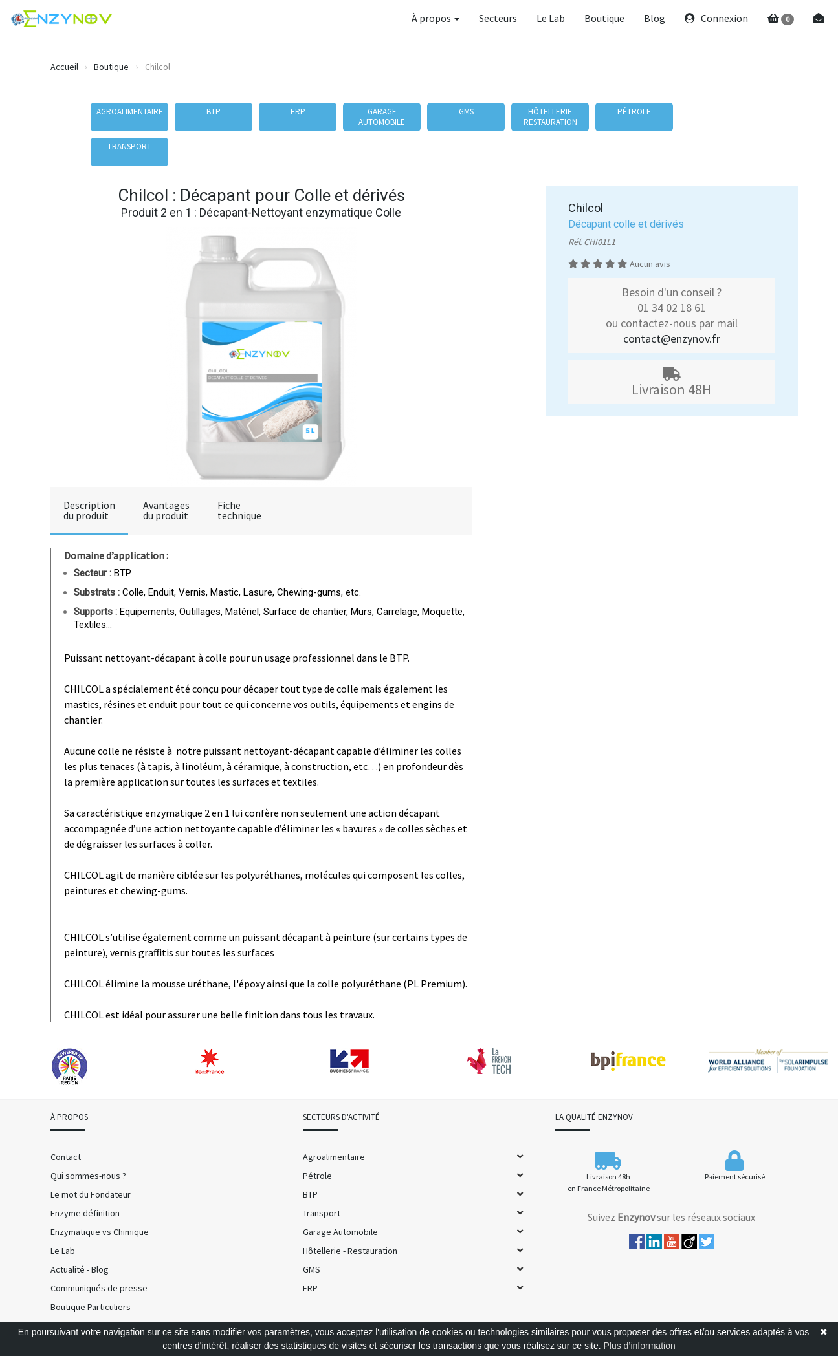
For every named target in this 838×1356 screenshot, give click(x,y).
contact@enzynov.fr (671, 338)
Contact (65, 1157)
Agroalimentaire (334, 1157)
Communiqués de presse (99, 1288)
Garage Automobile (340, 1232)
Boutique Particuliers (90, 1307)
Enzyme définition (85, 1213)
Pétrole (317, 1175)
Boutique (604, 18)
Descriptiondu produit (89, 510)
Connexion (716, 18)
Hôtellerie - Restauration (350, 1250)
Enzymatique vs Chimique (99, 1232)
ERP (310, 1288)
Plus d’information (639, 1345)
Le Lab (550, 18)
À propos (435, 18)
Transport (321, 1213)
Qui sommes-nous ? (88, 1175)
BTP (310, 1194)
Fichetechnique (239, 510)
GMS (311, 1269)
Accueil (64, 66)
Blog (654, 18)
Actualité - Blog (79, 1269)
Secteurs (498, 18)
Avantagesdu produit (166, 510)
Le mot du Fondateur (90, 1194)
